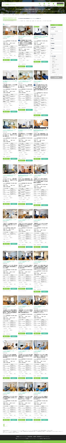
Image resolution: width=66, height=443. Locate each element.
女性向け (53, 58)
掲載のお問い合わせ (47, 438)
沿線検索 (44, 5)
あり (52, 35)
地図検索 (49, 5)
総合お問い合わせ (60, 4)
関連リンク (17, 438)
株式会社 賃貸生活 (23, 111)
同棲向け (53, 61)
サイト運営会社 (40, 438)
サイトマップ (22, 438)
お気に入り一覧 (60, 3)
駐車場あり (54, 72)
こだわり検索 (53, 5)
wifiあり (53, 70)
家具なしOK (54, 65)
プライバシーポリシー (33, 438)
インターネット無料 (55, 69)
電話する (14, 59)
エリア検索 (39, 5)
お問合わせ (7, 59)
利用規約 (27, 438)
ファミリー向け (54, 59)
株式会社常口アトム (24, 68)
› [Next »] (12, 425)
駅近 (53, 67)
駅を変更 (56, 31)
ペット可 (53, 62)
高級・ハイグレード (55, 64)
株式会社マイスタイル (40, 63)
